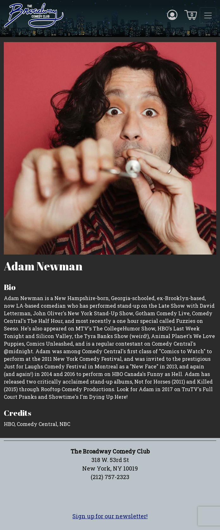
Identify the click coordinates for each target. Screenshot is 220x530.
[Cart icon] (190, 14)
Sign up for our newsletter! (110, 516)
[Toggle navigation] (208, 15)
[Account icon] (172, 14)
